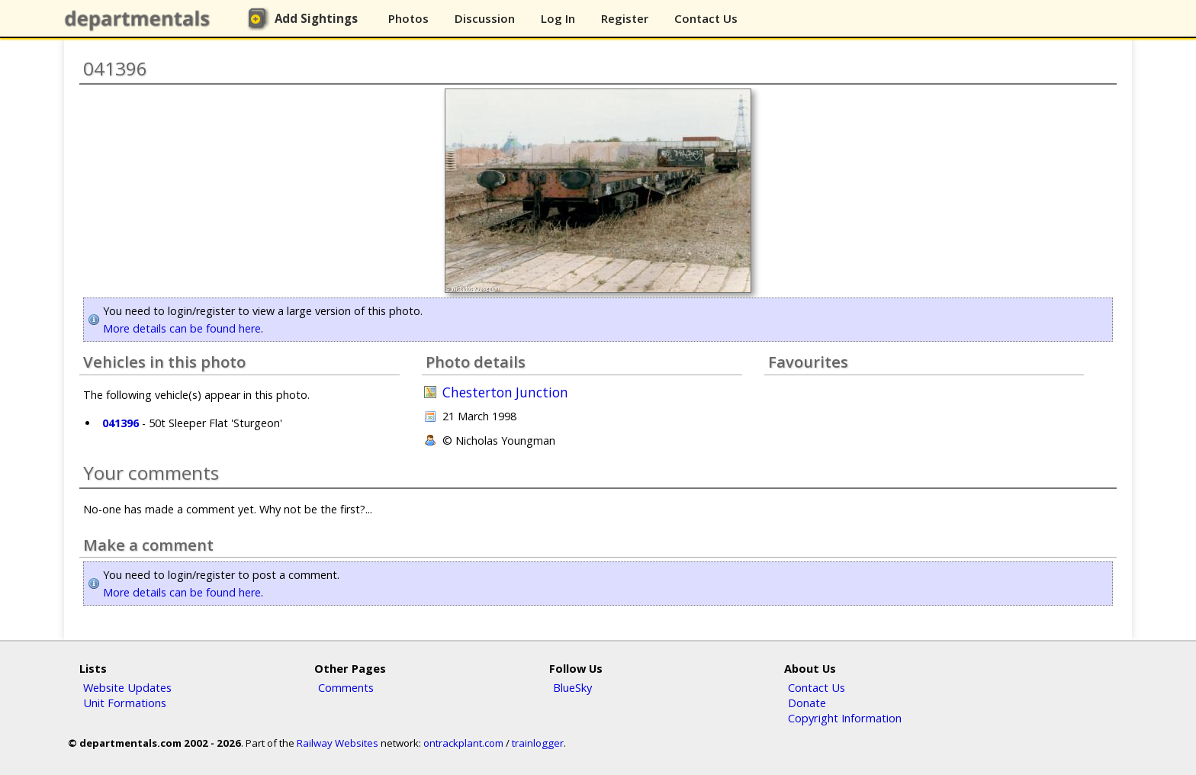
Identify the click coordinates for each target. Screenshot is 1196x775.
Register (624, 18)
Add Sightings (316, 18)
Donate (807, 702)
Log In (558, 18)
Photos (408, 18)
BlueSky (572, 687)
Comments (346, 687)
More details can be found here (182, 328)
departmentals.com (140, 19)
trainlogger (538, 743)
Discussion (485, 18)
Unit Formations (124, 702)
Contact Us (706, 18)
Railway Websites (337, 743)
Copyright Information (845, 717)
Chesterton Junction (505, 392)
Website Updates (127, 687)
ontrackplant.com (463, 743)
